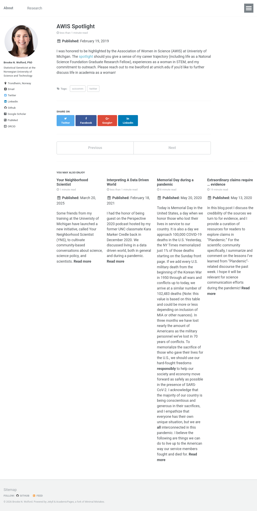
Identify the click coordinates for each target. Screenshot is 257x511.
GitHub (23, 495)
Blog (75, 8)
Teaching (57, 8)
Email (9, 90)
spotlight (86, 57)
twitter (93, 88)
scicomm (77, 88)
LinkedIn (11, 102)
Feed (38, 495)
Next (172, 144)
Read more (82, 258)
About (8, 8)
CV (110, 8)
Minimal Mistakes (95, 501)
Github (10, 108)
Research (35, 8)
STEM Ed (93, 8)
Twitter (10, 96)
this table (193, 296)
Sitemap (10, 490)
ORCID (9, 127)
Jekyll (50, 501)
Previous (95, 144)
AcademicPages (65, 501)
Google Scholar (15, 114)
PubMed (11, 121)
